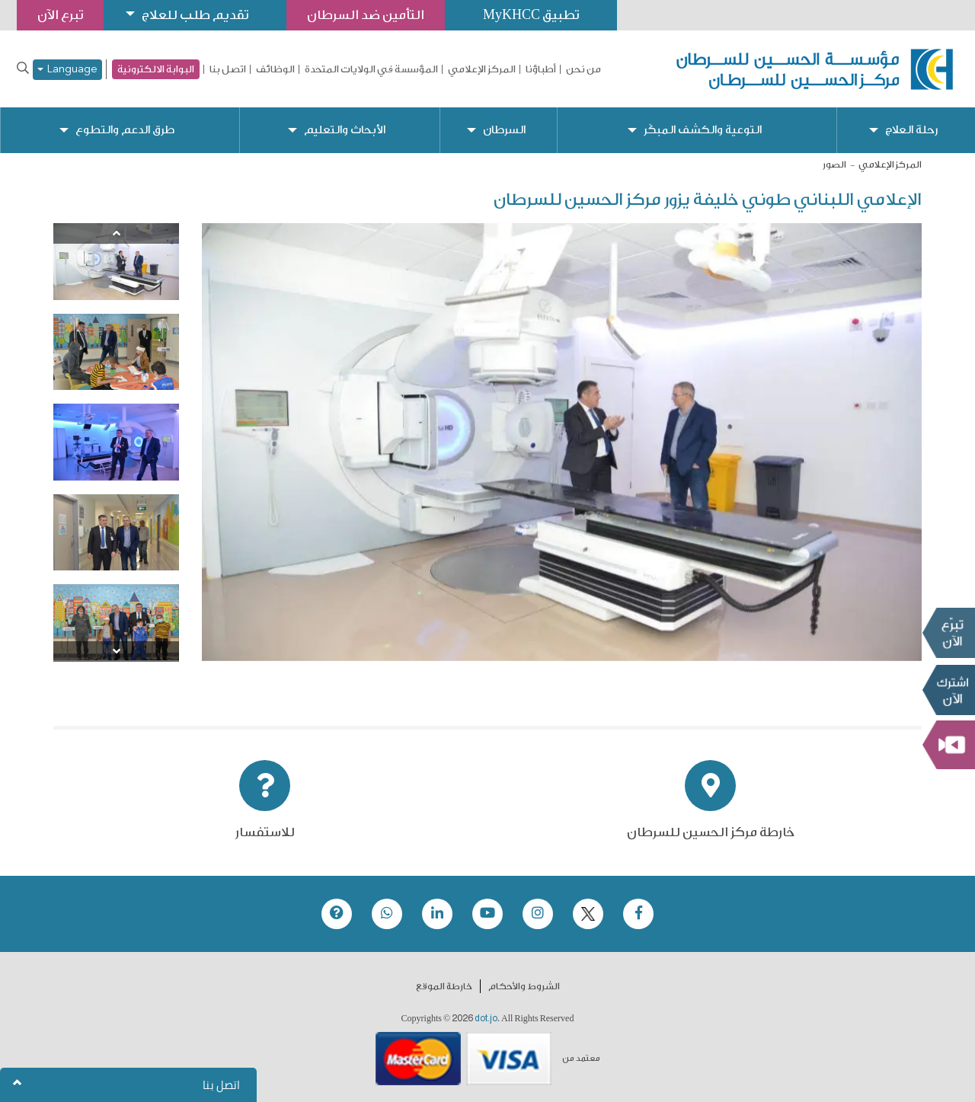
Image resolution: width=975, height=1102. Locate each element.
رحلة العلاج (911, 129)
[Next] (116, 651)
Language (67, 69)
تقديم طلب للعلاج (195, 15)
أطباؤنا (541, 69)
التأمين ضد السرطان (365, 15)
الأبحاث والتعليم (344, 129)
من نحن (583, 69)
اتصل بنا (227, 69)
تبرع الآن (948, 633)
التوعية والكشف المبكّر (703, 129)
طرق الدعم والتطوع (124, 129)
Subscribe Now (948, 690)
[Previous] (116, 233)
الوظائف (275, 69)
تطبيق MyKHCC (531, 15)
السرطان (504, 129)
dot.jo (486, 1018)
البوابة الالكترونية (155, 69)
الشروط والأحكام (524, 986)
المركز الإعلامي (482, 69)
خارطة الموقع (444, 986)
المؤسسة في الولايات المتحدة (371, 69)
